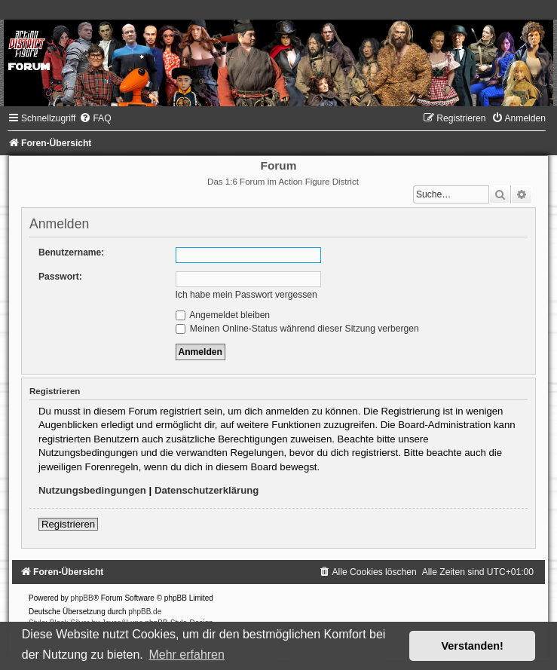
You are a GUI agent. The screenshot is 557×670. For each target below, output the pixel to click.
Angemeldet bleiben (223, 315)
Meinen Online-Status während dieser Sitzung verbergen (297, 328)
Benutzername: (71, 252)
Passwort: (60, 276)
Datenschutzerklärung (207, 490)
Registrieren (68, 524)
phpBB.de (144, 611)
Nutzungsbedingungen (92, 490)
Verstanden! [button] (472, 646)
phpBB (82, 598)
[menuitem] (95, 118)
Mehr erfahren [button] (186, 654)
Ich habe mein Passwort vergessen (246, 294)
